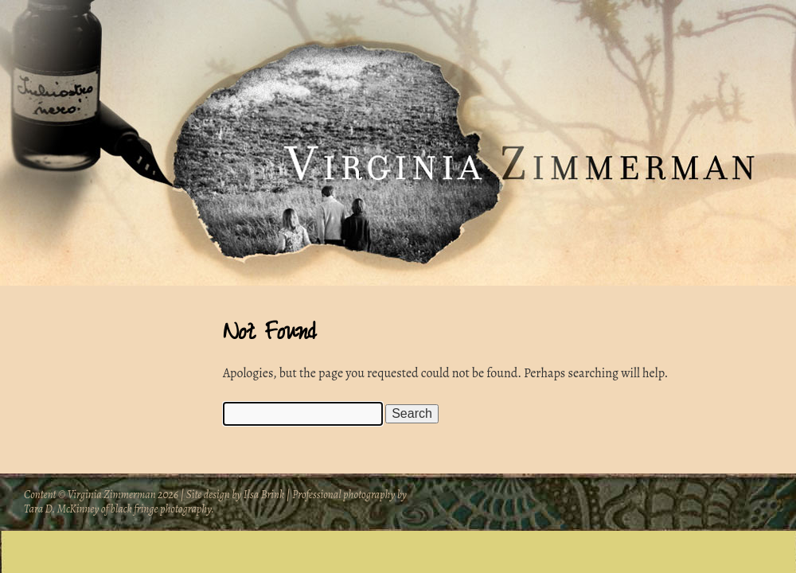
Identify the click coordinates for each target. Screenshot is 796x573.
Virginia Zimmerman (113, 494)
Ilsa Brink (264, 494)
